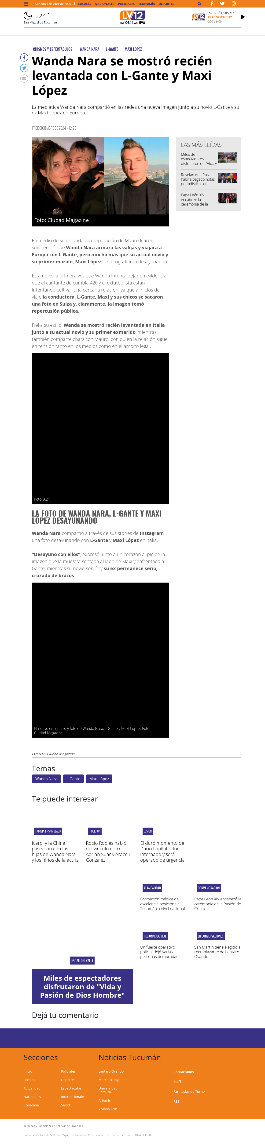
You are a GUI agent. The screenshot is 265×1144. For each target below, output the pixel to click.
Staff (177, 1081)
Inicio (28, 1071)
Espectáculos (71, 1088)
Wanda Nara (46, 778)
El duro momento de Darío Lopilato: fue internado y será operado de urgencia (162, 851)
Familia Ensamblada (48, 831)
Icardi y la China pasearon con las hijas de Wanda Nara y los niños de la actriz (55, 851)
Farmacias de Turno (189, 1091)
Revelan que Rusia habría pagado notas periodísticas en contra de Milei (198, 181)
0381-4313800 (141, 1135)
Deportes (166, 3)
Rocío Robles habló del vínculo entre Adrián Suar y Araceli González (108, 851)
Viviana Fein (108, 1109)
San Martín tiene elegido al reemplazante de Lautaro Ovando (217, 951)
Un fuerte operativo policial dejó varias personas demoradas (159, 951)
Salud (65, 1105)
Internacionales (73, 1096)
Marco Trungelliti (112, 1080)
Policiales (126, 3)
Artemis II (106, 1100)
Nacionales (104, 3)
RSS (176, 1101)
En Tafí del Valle (82, 960)
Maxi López (99, 778)
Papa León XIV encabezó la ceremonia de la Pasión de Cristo (194, 201)
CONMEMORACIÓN (209, 888)
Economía (146, 3)
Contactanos (183, 1072)
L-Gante (73, 778)
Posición (94, 831)
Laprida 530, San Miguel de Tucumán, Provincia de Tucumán (78, 1135)
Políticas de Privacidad (69, 1126)
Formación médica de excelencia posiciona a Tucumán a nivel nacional (162, 903)
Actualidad (32, 1088)
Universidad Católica (108, 1090)
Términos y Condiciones (38, 1126)
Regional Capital (155, 936)
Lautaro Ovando (111, 1071)
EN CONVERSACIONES (211, 936)
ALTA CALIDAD (152, 888)
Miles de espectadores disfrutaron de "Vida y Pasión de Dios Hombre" (199, 163)
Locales (84, 3)
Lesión (148, 831)
